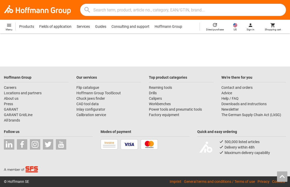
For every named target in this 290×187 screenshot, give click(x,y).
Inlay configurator (90, 109)
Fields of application (55, 26)
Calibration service (91, 115)
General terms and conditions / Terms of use (219, 181)
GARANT (11, 109)
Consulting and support (130, 26)
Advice (226, 93)
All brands (12, 120)
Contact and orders (237, 87)
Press (8, 104)
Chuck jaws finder (90, 98)
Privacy (263, 181)
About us (11, 98)
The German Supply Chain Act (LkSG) (251, 115)
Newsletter (230, 109)
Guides (100, 26)
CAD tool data (87, 104)
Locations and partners (23, 93)
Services (83, 26)
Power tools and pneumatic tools (175, 109)
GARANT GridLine (18, 115)
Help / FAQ (230, 98)
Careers (10, 87)
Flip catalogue (87, 87)
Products (26, 26)
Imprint (175, 181)
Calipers (155, 98)
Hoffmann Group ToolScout (98, 93)
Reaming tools (160, 87)
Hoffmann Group (168, 26)
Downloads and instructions (244, 104)
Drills (153, 93)
